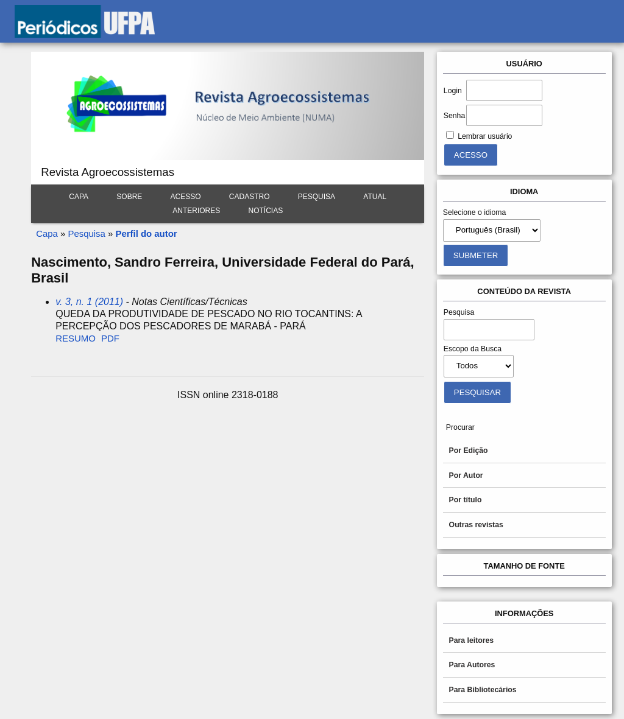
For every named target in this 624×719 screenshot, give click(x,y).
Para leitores (471, 640)
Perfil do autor (146, 233)
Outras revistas (476, 525)
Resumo (75, 338)
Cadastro (249, 196)
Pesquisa (316, 196)
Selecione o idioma (474, 212)
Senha (454, 115)
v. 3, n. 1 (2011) (89, 301)
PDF (110, 338)
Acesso (186, 196)
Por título (465, 500)
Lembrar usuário (485, 136)
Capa (78, 196)
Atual (374, 196)
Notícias (266, 210)
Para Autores (472, 665)
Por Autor (466, 475)
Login (453, 90)
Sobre (129, 196)
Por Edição (468, 450)
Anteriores (196, 210)
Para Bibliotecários (483, 690)
